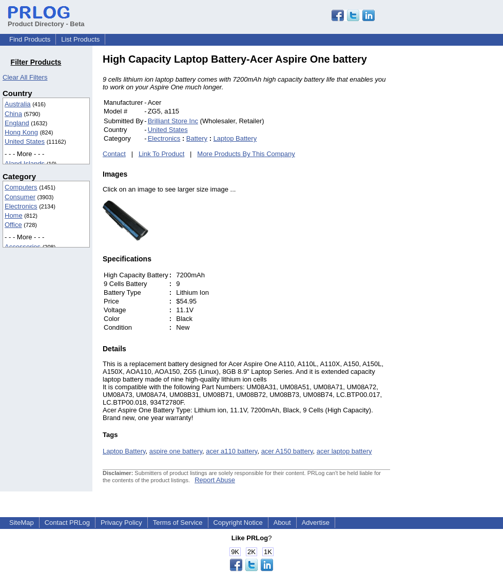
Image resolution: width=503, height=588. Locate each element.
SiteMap (21, 522)
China (13, 114)
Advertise (316, 522)
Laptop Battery (235, 138)
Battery (196, 138)
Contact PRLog (67, 522)
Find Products (29, 39)
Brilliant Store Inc (173, 121)
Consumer (20, 197)
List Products (80, 39)
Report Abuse (215, 480)
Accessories (23, 247)
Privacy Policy (121, 522)
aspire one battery (175, 451)
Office (13, 225)
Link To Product (161, 154)
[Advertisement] (459, 207)
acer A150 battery (287, 451)
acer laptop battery (344, 451)
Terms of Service (178, 522)
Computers (21, 187)
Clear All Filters (25, 77)
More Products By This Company (246, 154)
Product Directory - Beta (46, 20)
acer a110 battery (231, 451)
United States (25, 141)
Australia (18, 104)
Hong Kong (21, 132)
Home (14, 215)
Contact (114, 154)
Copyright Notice (238, 522)
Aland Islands (25, 163)
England (17, 123)
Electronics (21, 206)
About (282, 522)
